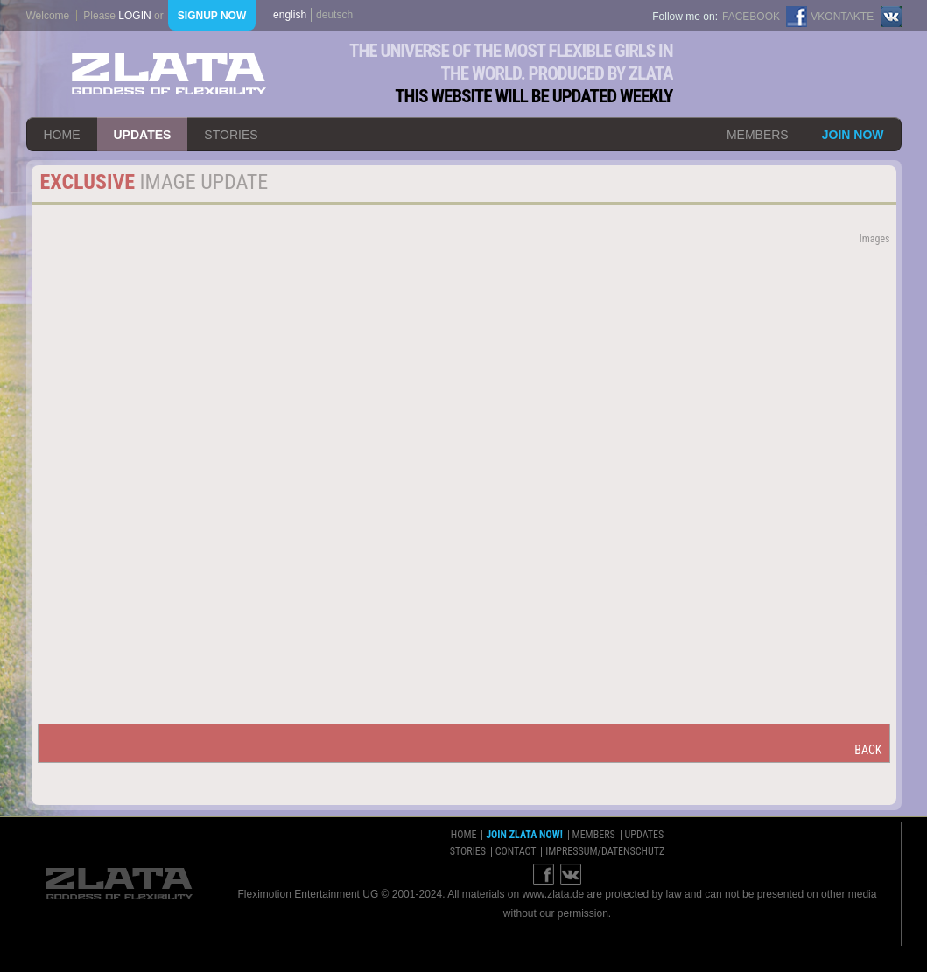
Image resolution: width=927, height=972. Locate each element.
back (867, 750)
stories (230, 135)
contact (516, 851)
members (758, 135)
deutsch (334, 15)
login (134, 16)
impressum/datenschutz (604, 851)
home (62, 135)
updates (143, 135)
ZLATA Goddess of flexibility (169, 73)
